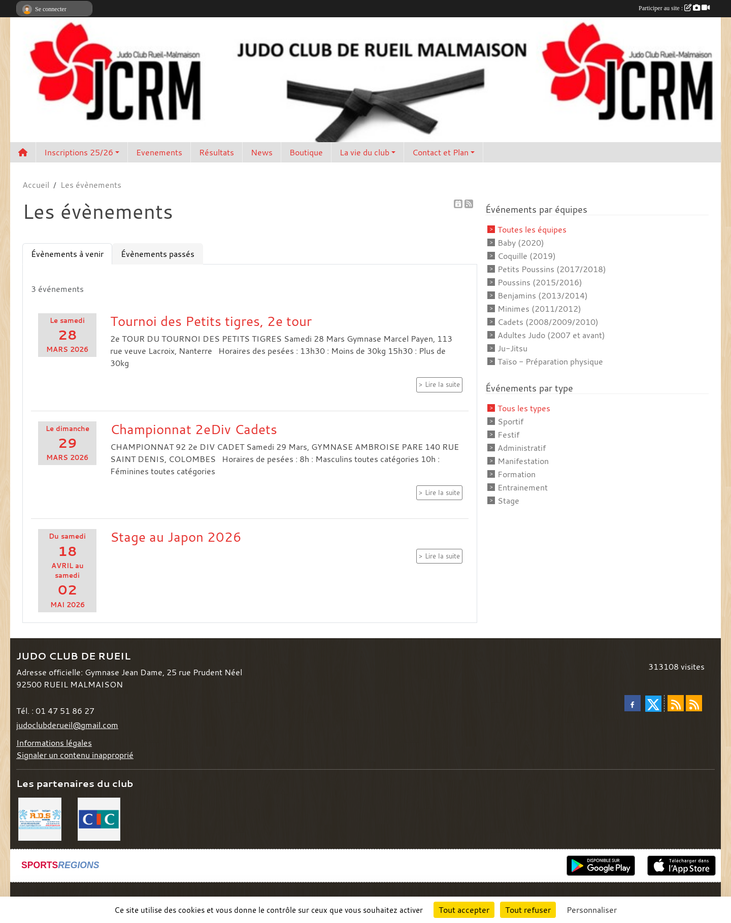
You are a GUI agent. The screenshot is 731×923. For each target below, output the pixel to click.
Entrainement (522, 487)
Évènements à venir (67, 253)
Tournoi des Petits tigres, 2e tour (211, 320)
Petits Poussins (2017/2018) (551, 269)
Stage (508, 500)
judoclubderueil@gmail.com (67, 725)
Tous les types (523, 408)
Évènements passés (157, 253)
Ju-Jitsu (512, 348)
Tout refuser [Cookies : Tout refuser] (528, 909)
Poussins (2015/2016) (539, 282)
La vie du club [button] (364, 152)
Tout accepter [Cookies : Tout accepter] (464, 909)
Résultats (216, 152)
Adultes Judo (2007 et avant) (551, 335)
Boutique (306, 152)
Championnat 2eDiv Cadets (193, 429)
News (262, 152)
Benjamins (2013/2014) (542, 295)
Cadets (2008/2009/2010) (548, 321)
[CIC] (99, 817)
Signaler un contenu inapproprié (75, 755)
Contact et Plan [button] (440, 152)
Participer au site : (674, 8)
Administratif (521, 447)
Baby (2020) (520, 242)
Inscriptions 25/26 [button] (78, 152)
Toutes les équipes (532, 229)
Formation (516, 474)
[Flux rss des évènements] (694, 703)
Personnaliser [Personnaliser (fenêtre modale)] (592, 909)
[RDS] (39, 817)
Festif (508, 434)
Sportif (510, 421)
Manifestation (523, 461)
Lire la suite (442, 384)
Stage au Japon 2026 (176, 536)
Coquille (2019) (526, 255)
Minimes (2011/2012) (539, 308)
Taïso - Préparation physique (550, 361)
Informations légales (54, 742)
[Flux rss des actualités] (676, 703)
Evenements (159, 152)
